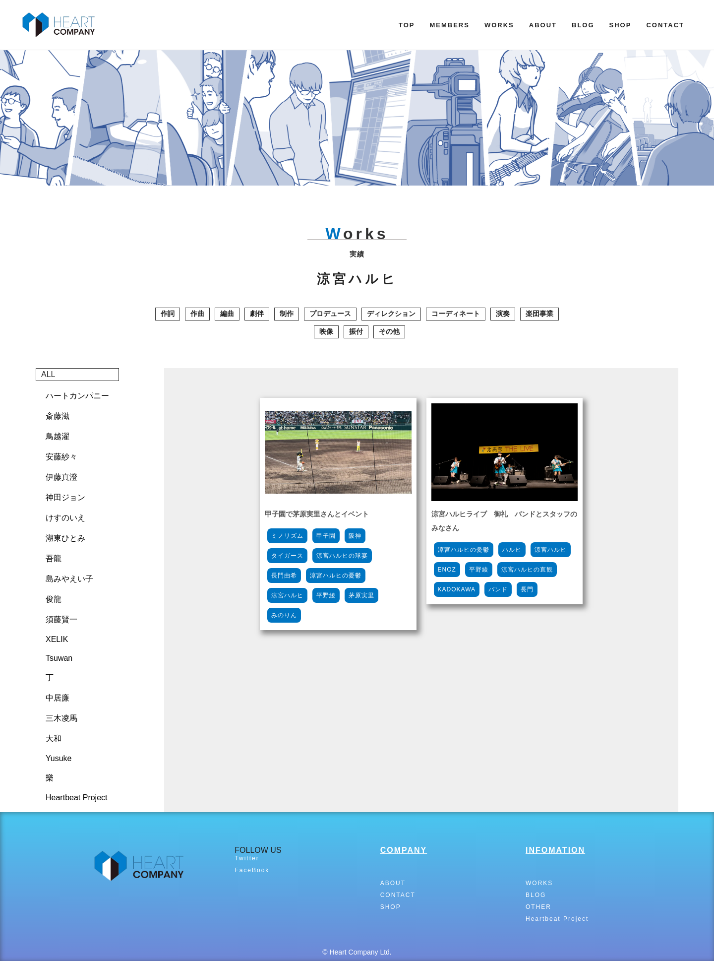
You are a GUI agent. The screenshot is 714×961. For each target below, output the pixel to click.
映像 (326, 331)
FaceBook (252, 870)
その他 (389, 331)
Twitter (247, 858)
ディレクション (391, 314)
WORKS (499, 25)
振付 (356, 331)
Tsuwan (59, 658)
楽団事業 (539, 314)
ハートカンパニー (77, 395)
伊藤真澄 (61, 477)
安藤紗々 (61, 456)
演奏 (503, 314)
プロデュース (330, 314)
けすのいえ (65, 517)
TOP (407, 25)
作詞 (168, 314)
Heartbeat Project (77, 797)
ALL (48, 374)
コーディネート (455, 314)
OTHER (538, 906)
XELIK (57, 639)
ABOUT (543, 25)
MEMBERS (449, 25)
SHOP (620, 25)
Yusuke (58, 758)
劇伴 (257, 314)
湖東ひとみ (65, 538)
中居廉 (57, 698)
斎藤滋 (57, 416)
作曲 (197, 314)
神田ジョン (65, 497)
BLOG (583, 25)
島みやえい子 (69, 579)
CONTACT (665, 25)
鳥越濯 (57, 436)
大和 (53, 738)
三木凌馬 (61, 718)
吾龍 (53, 558)
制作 (287, 314)
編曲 (227, 314)
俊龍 (53, 599)
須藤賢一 (61, 619)
